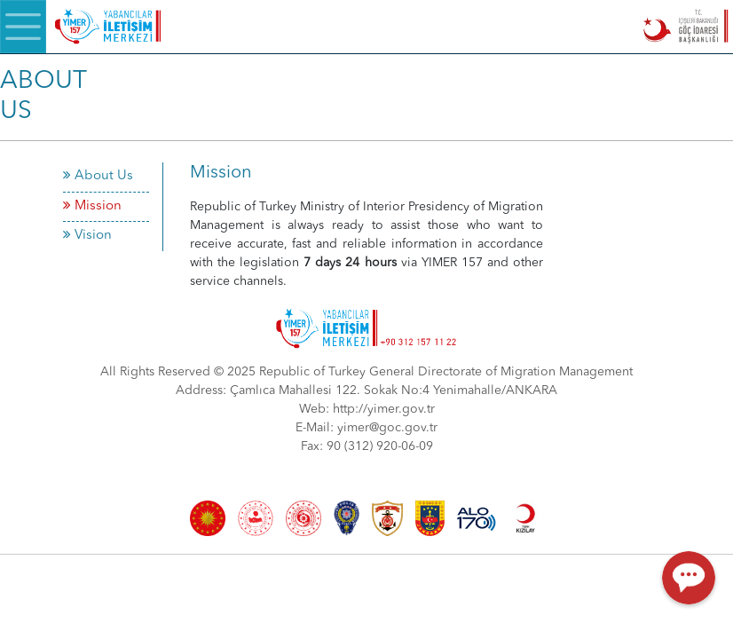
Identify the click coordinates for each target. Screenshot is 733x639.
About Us (98, 176)
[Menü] (23, 26)
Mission (92, 206)
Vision (87, 235)
